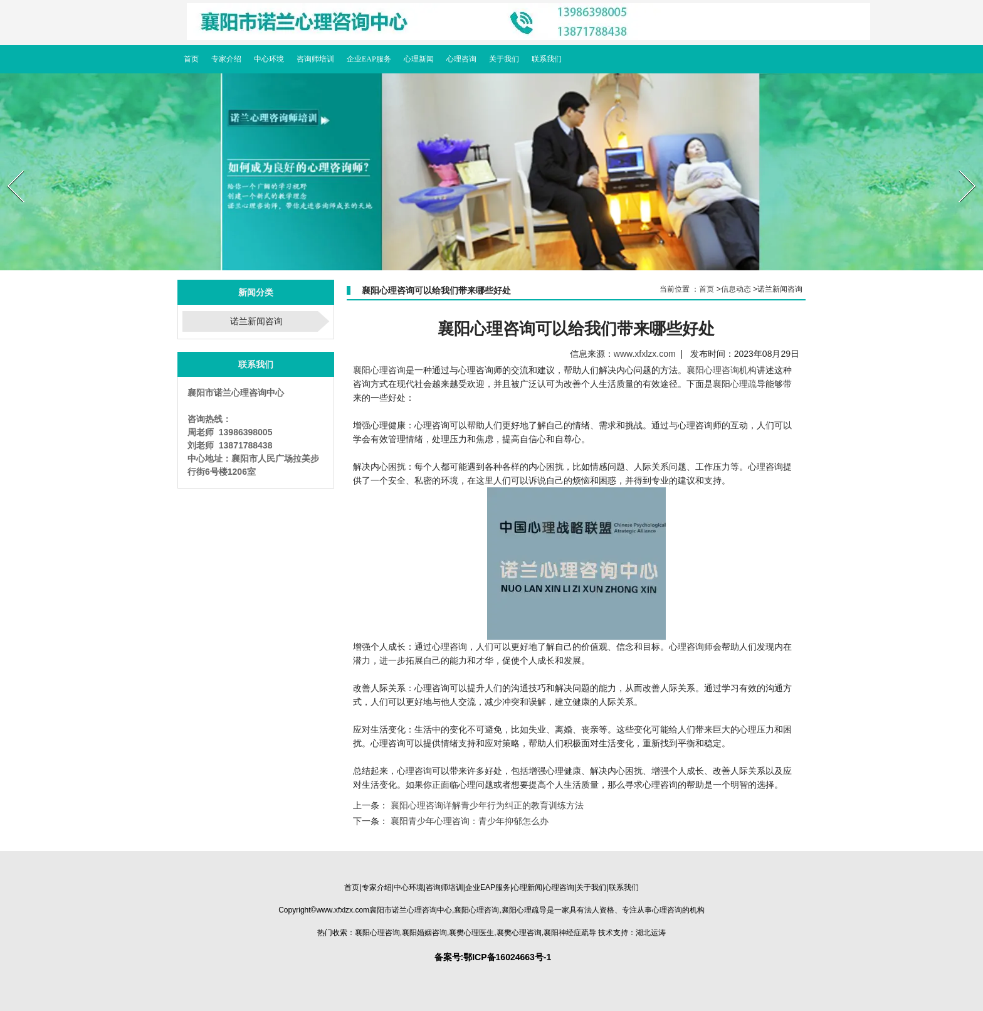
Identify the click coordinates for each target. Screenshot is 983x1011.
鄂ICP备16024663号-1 (507, 957)
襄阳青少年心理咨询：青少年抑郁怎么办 (468, 821)
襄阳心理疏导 (739, 384)
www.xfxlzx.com (645, 354)
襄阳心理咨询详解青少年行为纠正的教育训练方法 (486, 805)
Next (959, 166)
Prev (8, 166)
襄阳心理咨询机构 (721, 370)
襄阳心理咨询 (379, 370)
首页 (706, 289)
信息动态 (736, 289)
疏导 (524, 910)
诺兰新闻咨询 (256, 321)
